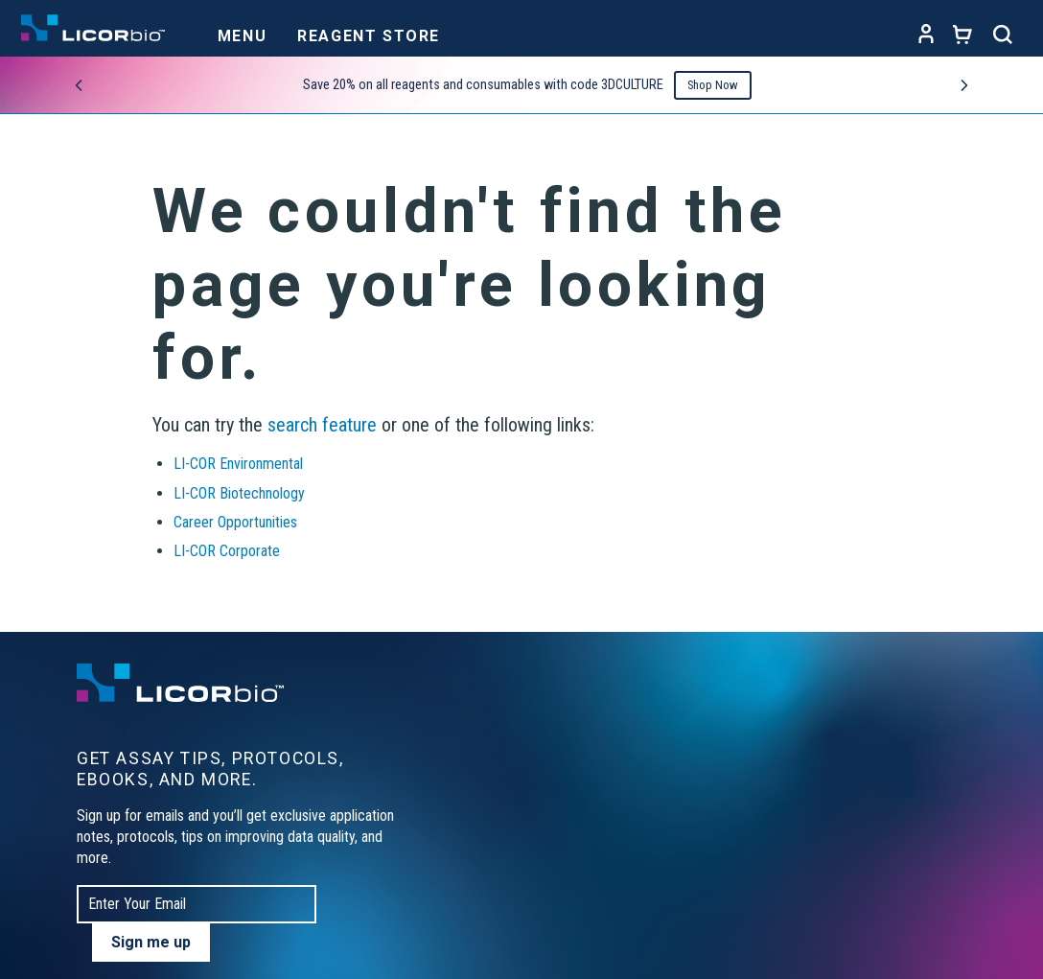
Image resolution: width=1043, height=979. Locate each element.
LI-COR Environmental (238, 464)
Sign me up (151, 942)
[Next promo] (964, 85)
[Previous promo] (78, 85)
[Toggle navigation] (242, 30)
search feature (322, 424)
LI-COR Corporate (227, 551)
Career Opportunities (235, 522)
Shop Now (712, 85)
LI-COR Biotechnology (239, 493)
